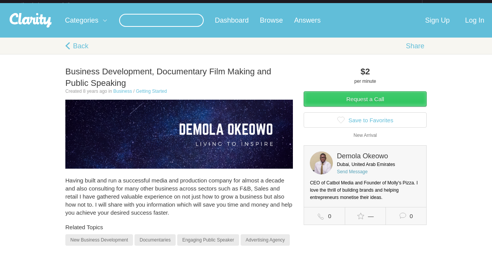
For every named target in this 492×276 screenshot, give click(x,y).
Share (415, 52)
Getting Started (151, 97)
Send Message (352, 178)
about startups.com (449, 5)
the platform (53, 4)
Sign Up (437, 26)
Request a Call (365, 105)
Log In (474, 26)
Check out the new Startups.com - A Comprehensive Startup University (338, 5)
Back (80, 52)
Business (122, 97)
